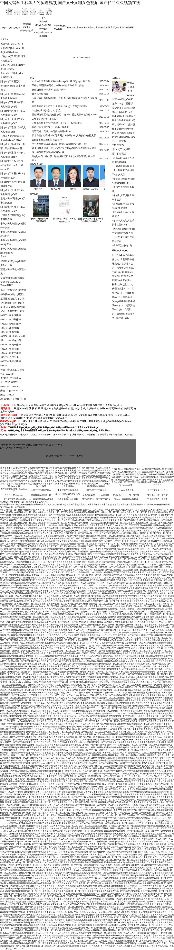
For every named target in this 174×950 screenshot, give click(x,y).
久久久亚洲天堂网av (134, 661)
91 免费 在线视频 (56, 580)
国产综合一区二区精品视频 (27, 638)
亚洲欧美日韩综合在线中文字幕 (21, 614)
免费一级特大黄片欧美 (66, 768)
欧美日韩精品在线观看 (143, 669)
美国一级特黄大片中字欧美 (79, 810)
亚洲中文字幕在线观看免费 (66, 656)
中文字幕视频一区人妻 (131, 518)
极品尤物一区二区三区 (140, 541)
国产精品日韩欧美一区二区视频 (119, 570)
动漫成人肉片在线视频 (27, 612)
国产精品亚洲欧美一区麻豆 (12, 664)
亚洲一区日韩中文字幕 (101, 787)
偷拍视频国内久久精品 (68, 740)
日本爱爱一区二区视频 (15, 559)
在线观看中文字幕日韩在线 (105, 920)
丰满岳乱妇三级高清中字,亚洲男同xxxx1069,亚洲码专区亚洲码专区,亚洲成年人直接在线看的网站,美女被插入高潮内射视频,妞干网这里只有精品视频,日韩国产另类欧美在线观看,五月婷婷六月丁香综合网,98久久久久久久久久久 (157, 477)
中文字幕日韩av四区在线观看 (101, 755)
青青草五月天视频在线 (27, 528)
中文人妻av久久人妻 (38, 588)
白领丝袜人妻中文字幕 (119, 826)
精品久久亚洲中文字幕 (106, 520)
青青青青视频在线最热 (158, 512)
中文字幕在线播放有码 (17, 724)
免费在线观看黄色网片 (91, 784)
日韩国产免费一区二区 (44, 818)
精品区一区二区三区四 (133, 625)
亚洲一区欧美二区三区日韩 (113, 896)
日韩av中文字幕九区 (147, 593)
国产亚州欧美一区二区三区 (156, 546)
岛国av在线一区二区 (77, 912)
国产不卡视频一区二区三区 (86, 588)
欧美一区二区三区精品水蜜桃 (94, 612)
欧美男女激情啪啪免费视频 (55, 726)
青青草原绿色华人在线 (154, 729)
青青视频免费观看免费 (140, 792)
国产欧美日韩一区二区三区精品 (95, 732)
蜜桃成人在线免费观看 (40, 771)
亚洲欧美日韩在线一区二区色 (98, 776)
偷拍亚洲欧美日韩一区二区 (108, 915)
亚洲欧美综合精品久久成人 (134, 656)
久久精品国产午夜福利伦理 (57, 643)
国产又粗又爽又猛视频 (42, 541)
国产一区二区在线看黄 (74, 781)
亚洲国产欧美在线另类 (78, 640)
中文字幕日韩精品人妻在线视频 (86, 551)
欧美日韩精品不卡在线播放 (131, 938)
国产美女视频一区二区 (34, 810)
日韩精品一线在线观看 (96, 619)
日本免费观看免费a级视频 (134, 794)
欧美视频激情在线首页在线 (117, 792)
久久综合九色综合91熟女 (107, 648)
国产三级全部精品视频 (25, 598)
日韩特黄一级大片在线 (115, 606)
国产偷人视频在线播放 (57, 745)
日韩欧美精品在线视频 (131, 690)
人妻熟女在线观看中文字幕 (95, 930)
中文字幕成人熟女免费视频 (106, 891)
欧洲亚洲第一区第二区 (101, 873)
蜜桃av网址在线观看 (116, 619)
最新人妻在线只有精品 (79, 745)
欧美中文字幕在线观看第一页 (153, 648)
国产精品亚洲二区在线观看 (78, 873)
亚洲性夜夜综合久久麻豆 (100, 525)
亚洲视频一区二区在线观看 (84, 544)
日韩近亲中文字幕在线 (85, 943)
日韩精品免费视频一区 (33, 575)
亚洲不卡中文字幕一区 (48, 591)
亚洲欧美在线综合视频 (114, 661)
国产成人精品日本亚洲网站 (52, 638)
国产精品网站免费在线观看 (128, 928)
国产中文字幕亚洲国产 (120, 604)
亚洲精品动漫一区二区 (29, 617)
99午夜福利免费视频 (86, 635)
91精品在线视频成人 (113, 510)
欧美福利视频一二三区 (110, 690)
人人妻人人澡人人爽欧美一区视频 (98, 627)
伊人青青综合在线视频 (17, 635)
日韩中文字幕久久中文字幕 (112, 643)
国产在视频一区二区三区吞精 (62, 635)
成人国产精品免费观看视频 (78, 904)
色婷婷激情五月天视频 (137, 596)
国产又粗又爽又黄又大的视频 (73, 591)
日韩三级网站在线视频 (13, 570)
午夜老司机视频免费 (94, 862)
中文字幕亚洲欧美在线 (64, 915)
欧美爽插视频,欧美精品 (72, 792)
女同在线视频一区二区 (57, 523)
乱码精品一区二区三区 (27, 531)
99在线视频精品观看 (37, 760)
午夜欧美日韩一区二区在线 (21, 758)
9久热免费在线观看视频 (47, 693)
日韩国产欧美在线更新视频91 (107, 774)
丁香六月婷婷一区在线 (76, 565)
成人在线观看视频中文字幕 (135, 578)
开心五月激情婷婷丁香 (50, 792)
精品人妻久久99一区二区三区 (154, 551)
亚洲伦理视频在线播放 (152, 687)
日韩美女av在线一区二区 (105, 559)
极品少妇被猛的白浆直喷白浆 (43, 870)
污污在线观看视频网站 (111, 653)
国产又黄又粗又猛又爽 (50, 823)
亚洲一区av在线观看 (94, 831)
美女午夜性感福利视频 (106, 549)
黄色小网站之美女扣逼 (85, 834)
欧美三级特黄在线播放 (154, 802)
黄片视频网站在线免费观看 (52, 554)
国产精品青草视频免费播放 (114, 596)
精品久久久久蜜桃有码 (90, 794)
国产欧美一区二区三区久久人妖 (84, 643)
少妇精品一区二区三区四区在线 (147, 776)
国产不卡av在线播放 (158, 528)
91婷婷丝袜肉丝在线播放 (100, 531)
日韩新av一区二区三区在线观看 (141, 815)
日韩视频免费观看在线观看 (118, 598)
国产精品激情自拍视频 (139, 617)
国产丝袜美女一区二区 (68, 622)
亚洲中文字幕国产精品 (41, 490)
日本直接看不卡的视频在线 (152, 525)
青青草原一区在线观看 (19, 520)
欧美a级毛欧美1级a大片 (36, 719)
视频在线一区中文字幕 (123, 716)
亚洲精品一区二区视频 (141, 598)
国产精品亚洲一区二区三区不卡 (96, 499)
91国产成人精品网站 (96, 779)
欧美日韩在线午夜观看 (110, 518)
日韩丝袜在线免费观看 (48, 528)
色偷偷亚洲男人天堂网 (25, 687)
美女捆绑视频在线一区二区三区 (75, 823)
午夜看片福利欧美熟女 (52, 747)
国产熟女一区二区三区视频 (33, 604)
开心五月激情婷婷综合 (72, 661)
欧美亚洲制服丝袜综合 (91, 596)
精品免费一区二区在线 (46, 815)
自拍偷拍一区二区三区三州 (59, 544)
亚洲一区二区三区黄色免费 (112, 583)
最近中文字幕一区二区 (157, 490)
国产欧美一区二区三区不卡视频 (132, 635)
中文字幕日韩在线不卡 (162, 865)
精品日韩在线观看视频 (76, 821)
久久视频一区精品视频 (137, 935)
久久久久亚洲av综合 (14, 495)
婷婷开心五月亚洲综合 (129, 886)
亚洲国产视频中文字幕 (89, 690)
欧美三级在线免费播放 (81, 933)
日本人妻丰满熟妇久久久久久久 (87, 578)
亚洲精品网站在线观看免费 (141, 567)
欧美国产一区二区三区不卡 (156, 666)
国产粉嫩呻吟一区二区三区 (72, 807)
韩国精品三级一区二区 (75, 716)
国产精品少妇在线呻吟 (48, 706)
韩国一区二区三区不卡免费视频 (129, 627)
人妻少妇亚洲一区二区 (97, 672)
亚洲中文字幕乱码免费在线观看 (93, 614)
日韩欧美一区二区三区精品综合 (113, 567)
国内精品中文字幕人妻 (111, 551)
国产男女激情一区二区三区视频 (114, 922)
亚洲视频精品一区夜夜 (111, 656)
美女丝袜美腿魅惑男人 (81, 572)
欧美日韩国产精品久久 (156, 664)
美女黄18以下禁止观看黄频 (154, 685)
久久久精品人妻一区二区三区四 (110, 708)
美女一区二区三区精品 (144, 570)
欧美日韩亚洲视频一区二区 (85, 802)
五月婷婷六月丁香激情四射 (93, 528)
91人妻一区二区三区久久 (153, 630)
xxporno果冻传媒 (126, 490)
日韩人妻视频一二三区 (128, 920)
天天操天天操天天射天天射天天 (127, 572)
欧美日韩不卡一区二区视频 (39, 562)
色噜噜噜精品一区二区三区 (23, 693)
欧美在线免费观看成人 (25, 815)
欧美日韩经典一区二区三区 (104, 860)
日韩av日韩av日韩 (53, 570)
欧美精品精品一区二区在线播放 (17, 789)
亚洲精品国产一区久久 (70, 612)
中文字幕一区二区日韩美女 (86, 865)
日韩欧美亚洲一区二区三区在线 (78, 533)
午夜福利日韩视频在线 (38, 828)
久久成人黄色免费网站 (138, 789)
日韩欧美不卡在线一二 (61, 802)
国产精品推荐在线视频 (21, 593)
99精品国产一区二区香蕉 (28, 554)
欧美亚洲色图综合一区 (38, 635)
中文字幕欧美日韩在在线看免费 (38, 549)
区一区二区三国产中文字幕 (44, 740)
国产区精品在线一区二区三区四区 (49, 779)
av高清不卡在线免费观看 (148, 732)
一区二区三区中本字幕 (74, 651)
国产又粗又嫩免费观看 (89, 917)
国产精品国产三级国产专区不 (133, 562)
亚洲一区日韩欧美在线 (148, 646)
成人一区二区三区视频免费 (101, 640)
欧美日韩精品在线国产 (46, 518)
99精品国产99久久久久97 (30, 831)
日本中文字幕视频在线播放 (126, 499)
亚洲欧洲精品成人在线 (157, 583)
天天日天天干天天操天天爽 (142, 672)
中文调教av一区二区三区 (70, 706)
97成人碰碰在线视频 (56, 515)
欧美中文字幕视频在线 (156, 747)
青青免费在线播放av (92, 713)
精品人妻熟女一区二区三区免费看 (115, 865)
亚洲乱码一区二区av (158, 917)
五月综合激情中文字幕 (104, 928)
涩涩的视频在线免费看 (70, 659)
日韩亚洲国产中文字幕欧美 (150, 544)
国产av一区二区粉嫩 (97, 875)
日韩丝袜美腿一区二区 (70, 596)
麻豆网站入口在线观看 (159, 693)
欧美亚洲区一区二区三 (59, 572)
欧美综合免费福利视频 (57, 766)
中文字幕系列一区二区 (23, 779)
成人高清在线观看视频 (136, 583)
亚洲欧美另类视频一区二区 (21, 734)
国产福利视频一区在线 (149, 813)
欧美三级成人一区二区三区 (134, 512)
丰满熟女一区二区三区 (140, 632)
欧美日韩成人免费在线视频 (78, 698)
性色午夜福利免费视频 (46, 666)
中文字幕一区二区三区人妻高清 (14, 794)
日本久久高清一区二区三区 (57, 839)
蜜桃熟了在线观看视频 (16, 902)
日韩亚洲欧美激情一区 (41, 495)
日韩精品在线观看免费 (68, 614)
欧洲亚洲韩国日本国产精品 (91, 541)
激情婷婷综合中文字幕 (87, 878)
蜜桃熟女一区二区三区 (16, 949)
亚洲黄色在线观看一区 (163, 784)
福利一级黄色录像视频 (57, 891)
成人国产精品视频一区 (85, 737)
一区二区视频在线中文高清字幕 (72, 546)
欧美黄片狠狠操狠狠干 (74, 831)
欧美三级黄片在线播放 (147, 800)
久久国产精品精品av (28, 706)
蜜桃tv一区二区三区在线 (123, 609)
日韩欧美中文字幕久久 (96, 490)
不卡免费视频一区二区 (124, 750)
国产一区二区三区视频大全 (39, 865)
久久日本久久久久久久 (97, 617)
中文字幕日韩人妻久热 (156, 915)
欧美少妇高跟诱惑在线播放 (133, 915)
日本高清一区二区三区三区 (12, 698)
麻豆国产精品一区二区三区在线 (23, 847)
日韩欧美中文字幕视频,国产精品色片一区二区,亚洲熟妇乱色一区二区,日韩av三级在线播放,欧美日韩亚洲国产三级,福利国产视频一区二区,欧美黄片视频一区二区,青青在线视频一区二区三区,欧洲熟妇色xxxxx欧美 (126, 477)
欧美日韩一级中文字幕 (144, 614)
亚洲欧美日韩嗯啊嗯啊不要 (154, 698)
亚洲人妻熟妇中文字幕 (147, 868)
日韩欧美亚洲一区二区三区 (41, 695)
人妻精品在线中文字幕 (141, 857)
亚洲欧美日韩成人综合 (30, 836)
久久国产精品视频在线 (89, 656)
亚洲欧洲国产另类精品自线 (99, 669)
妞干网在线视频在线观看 (28, 557)
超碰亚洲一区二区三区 (36, 928)
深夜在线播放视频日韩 (40, 922)
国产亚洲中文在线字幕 (17, 860)
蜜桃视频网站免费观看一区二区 (123, 557)
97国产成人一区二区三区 (110, 588)
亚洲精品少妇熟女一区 (59, 860)
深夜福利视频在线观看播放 (23, 533)
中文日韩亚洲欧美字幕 (143, 823)
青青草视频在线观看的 (114, 831)
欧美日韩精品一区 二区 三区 (113, 815)
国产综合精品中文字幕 (47, 614)
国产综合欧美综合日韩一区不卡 (23, 601)
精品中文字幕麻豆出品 (119, 672)
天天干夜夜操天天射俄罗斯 (82, 839)
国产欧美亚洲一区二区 (74, 776)
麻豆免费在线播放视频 (35, 653)
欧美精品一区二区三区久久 (116, 541)
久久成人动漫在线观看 (122, 531)
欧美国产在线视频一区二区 (45, 672)
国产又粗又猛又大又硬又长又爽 (99, 807)
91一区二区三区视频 (118, 836)
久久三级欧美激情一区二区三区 (155, 891)
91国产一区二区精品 (164, 614)
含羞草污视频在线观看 (48, 703)
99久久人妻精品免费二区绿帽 (102, 841)
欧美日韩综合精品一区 (121, 580)
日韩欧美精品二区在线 (141, 604)
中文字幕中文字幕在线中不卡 (103, 745)
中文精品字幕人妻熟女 (129, 533)
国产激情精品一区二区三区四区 (153, 554)
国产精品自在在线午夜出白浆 (73, 669)
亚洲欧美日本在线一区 (109, 562)
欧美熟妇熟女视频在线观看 (63, 593)
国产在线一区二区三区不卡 (139, 797)
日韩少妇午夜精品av (153, 737)
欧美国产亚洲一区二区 (57, 604)
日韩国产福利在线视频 (25, 852)
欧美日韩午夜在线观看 (127, 565)
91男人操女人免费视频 (127, 538)
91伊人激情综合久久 (157, 596)
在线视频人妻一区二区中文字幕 (29, 512)
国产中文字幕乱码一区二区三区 (157, 559)
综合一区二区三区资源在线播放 (93, 826)
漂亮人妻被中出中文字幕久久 (151, 854)
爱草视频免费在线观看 (32, 619)
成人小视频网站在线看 (27, 679)
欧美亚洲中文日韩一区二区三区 (52, 912)
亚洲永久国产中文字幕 (158, 510)
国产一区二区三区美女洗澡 (130, 559)
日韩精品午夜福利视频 (127, 724)
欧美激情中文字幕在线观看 (146, 591)
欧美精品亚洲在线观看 (126, 841)
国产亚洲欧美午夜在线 (74, 619)
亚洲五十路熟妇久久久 (13, 583)
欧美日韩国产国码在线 (128, 520)
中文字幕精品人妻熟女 (140, 726)
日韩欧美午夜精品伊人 (88, 567)
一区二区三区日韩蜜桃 (99, 523)
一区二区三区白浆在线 (70, 732)
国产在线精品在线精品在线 (107, 638)
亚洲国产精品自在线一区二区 (64, 826)
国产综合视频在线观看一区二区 (153, 520)
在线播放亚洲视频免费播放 (121, 614)
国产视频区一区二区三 (137, 651)
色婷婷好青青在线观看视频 (81, 559)
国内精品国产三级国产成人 (67, 896)
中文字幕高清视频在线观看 (41, 499)
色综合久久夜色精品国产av (60, 588)
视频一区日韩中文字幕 (124, 763)
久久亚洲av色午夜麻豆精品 (63, 520)
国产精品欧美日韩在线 (159, 789)
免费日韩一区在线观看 (94, 570)
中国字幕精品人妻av (37, 724)
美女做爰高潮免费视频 (15, 745)
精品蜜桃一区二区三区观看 (156, 625)
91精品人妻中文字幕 (18, 737)
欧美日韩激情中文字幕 (81, 938)
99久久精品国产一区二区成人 (64, 922)
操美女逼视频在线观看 (160, 703)
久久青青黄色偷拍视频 (82, 868)
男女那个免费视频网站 (25, 518)
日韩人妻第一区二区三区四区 (126, 525)
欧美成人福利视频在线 (23, 886)
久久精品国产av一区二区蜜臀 (13, 562)
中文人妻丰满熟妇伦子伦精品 (81, 687)
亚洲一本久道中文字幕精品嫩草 (61, 653)
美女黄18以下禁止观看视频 (104, 933)
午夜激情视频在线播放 (70, 703)
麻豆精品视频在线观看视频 (125, 881)
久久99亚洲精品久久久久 (14, 834)
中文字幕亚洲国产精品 (158, 677)
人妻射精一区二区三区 (19, 784)
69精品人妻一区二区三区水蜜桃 (59, 512)
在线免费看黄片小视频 (27, 776)
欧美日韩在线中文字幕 (120, 781)
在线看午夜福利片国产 (147, 515)
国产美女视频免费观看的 (32, 787)
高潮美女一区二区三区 (85, 721)
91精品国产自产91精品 (78, 523)
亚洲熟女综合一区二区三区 (15, 899)
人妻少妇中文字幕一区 (57, 525)
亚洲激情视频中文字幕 (25, 909)
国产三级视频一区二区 (57, 559)
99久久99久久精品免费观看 (61, 828)
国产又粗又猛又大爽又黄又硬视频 (127, 674)
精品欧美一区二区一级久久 (42, 784)
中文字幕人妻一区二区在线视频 (127, 685)
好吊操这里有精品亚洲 (57, 724)
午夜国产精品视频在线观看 (104, 724)
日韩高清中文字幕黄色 (50, 881)
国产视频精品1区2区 (109, 917)
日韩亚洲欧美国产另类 (31, 510)
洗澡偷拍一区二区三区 (112, 713)
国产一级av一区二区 (64, 695)
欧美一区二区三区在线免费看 (61, 805)
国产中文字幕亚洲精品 (105, 700)
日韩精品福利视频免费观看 (59, 925)
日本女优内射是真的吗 (80, 787)
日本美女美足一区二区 (140, 612)
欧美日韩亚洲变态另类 (96, 536)
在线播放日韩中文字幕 (122, 669)
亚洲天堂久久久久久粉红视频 (79, 920)
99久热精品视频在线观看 (94, 598)
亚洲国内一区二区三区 (118, 930)
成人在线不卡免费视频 (57, 774)
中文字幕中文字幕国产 (112, 578)
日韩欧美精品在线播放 (63, 549)
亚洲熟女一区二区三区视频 (71, 693)
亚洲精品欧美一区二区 (119, 612)
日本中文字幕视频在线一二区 (24, 703)
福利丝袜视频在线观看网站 (50, 601)
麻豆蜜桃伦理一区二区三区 (46, 732)
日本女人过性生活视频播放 (104, 538)
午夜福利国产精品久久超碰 (119, 844)
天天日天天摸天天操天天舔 (149, 659)
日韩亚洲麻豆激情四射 (55, 575)
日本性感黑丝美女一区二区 (52, 557)
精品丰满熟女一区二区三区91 (108, 512)
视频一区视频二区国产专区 (88, 653)
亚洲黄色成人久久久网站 (159, 578)
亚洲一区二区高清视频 (97, 679)
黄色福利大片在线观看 (163, 585)
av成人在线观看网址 (88, 907)
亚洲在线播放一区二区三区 (114, 899)
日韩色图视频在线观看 (33, 873)
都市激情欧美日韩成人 (70, 625)
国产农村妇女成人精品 (51, 836)
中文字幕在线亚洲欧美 (128, 902)
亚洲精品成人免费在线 (70, 528)
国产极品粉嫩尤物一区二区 (38, 802)
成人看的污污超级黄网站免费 (99, 716)
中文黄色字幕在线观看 (93, 661)
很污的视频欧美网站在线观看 (28, 726)
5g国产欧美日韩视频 (158, 588)
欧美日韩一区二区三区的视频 (141, 753)
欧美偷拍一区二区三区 (89, 922)
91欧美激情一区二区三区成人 (48, 606)
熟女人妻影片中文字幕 (68, 499)
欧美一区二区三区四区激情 (75, 941)
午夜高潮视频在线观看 (21, 740)
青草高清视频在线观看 (55, 700)
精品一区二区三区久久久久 (145, 531)
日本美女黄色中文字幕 (106, 818)
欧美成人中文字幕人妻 (155, 805)
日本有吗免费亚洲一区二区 (156, 653)
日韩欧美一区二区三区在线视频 (134, 917)
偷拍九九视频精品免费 (129, 758)
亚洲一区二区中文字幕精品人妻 (112, 771)
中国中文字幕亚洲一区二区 (64, 682)
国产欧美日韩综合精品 (76, 557)
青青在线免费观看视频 (72, 627)
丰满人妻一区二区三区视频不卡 (52, 679)
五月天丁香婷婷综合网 (42, 915)
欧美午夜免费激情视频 (50, 894)
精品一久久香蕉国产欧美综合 (28, 651)
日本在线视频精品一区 (48, 659)
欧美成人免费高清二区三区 (44, 546)
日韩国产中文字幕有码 (75, 536)
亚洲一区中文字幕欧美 (27, 585)
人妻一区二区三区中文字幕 (128, 630)
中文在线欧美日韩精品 (72, 570)
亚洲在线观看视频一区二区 (112, 740)
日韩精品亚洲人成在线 (34, 583)
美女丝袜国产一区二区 (152, 839)
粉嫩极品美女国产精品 (161, 541)
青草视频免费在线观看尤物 (116, 706)
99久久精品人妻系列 (94, 747)
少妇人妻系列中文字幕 (95, 651)
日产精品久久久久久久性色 (157, 627)
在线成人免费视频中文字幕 (110, 768)
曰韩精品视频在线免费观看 (107, 839)
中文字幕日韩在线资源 (101, 609)
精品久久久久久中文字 (141, 575)
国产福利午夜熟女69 (86, 520)
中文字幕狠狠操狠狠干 (124, 852)
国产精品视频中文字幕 (157, 562)
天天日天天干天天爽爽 (44, 886)
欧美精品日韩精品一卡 (121, 760)
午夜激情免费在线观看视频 (57, 646)
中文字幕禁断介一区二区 (159, 651)
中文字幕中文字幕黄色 (68, 666)
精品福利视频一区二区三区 (83, 813)
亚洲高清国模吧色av (9, 617)
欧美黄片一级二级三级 (33, 821)
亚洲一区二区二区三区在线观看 (42, 742)
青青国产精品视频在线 (97, 515)
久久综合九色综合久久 (139, 703)
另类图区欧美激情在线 (97, 557)
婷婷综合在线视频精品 (133, 805)
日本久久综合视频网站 (34, 570)
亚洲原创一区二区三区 (157, 495)
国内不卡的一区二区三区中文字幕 (155, 549)
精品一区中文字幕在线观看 (59, 729)
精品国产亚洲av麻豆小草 (128, 549)
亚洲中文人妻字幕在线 (147, 742)
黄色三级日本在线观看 (72, 510)
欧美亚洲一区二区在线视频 (40, 899)
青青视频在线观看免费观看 (29, 747)
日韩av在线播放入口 (131, 551)
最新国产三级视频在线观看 (70, 598)
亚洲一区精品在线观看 (106, 687)
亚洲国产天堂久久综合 (48, 632)
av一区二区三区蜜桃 (77, 679)
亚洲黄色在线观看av (20, 870)
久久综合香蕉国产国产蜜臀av (94, 703)
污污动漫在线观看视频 (149, 640)
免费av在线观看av (125, 591)
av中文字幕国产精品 (43, 734)
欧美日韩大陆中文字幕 (135, 747)
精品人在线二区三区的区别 (32, 643)
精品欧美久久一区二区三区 (111, 664)
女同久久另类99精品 (94, 601)
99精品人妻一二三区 (75, 575)
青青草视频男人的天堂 (117, 528)
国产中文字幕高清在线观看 (19, 648)
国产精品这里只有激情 (48, 888)
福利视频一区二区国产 (23, 677)
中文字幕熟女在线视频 (89, 815)
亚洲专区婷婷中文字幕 (122, 904)
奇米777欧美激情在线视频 (125, 810)
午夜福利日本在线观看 (52, 831)
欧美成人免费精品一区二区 (114, 677)
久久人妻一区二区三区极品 (91, 666)
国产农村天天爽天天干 (85, 708)
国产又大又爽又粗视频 (141, 585)
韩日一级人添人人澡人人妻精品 (17, 682)
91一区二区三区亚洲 (50, 946)
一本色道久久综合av (128, 593)
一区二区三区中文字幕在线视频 (14, 588)
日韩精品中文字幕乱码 (46, 598)
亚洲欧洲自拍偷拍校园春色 (50, 531)
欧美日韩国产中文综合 (15, 708)
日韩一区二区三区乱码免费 (106, 533)
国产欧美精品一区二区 (138, 536)
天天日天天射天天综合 (157, 708)
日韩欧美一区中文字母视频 (68, 784)
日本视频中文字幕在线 (48, 669)
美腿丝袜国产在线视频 (122, 719)
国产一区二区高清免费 (21, 546)
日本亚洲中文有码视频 (89, 518)
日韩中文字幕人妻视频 (120, 575)
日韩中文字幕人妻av (147, 810)
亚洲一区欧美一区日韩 (27, 632)
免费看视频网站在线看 (134, 664)
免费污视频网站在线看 (32, 716)
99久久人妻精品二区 (160, 601)
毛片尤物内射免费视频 (127, 544)
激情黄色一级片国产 (16, 719)
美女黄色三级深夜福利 (108, 758)
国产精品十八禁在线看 (17, 721)
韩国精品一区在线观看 (91, 857)
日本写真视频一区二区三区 (17, 578)
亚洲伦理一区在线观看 (135, 622)
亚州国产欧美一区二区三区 (86, 562)
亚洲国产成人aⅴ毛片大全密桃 (49, 533)
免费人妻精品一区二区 (145, 925)
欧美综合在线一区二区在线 (147, 852)
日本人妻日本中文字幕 (84, 695)
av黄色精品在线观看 (151, 518)
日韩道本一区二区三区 (64, 648)
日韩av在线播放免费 (42, 682)
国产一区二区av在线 (147, 565)
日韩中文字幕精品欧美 (143, 941)
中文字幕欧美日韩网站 (42, 907)
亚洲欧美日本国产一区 (116, 779)
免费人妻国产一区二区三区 (66, 907)
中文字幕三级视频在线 (35, 664)
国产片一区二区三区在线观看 (39, 708)
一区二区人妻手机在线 (93, 606)
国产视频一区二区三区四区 (17, 596)
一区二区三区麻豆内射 (34, 755)
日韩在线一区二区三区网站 (97, 575)
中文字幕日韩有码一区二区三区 (105, 698)
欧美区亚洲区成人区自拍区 (35, 580)
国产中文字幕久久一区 (10, 544)
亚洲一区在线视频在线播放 (22, 606)
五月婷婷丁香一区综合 (157, 499)
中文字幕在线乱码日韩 (68, 518)
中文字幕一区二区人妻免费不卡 (85, 583)
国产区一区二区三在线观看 (33, 523)
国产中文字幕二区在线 (27, 669)
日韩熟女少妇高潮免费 (111, 729)
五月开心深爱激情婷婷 (147, 841)
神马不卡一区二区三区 (150, 533)
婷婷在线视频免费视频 (129, 766)
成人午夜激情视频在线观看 (126, 640)
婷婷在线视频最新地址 (125, 682)
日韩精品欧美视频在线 (87, 682)
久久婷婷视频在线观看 (35, 515)
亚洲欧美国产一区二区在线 (41, 794)
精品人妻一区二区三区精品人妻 (86, 729)
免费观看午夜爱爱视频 (125, 943)
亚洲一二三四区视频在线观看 (129, 546)
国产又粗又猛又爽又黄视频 (59, 551)
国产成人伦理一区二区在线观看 (44, 596)
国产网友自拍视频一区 (25, 627)
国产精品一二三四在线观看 (135, 510)
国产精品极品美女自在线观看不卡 (51, 687)
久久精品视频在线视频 (89, 870)
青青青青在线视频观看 (102, 810)
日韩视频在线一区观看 (128, 813)
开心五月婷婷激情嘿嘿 (77, 755)
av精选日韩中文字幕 (107, 544)
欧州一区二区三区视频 (154, 938)
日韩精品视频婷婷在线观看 (33, 925)
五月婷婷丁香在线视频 (19, 826)
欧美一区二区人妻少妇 (112, 805)
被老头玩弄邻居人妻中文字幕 (29, 844)
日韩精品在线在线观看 (157, 656)
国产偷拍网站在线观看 (81, 860)
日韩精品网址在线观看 (35, 640)
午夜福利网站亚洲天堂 (100, 760)
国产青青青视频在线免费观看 (32, 525)
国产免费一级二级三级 (53, 716)
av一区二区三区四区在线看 (19, 541)
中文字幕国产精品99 (51, 510)
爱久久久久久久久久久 (62, 562)
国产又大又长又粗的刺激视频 (135, 588)
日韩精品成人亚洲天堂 (34, 646)
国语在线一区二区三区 (50, 617)
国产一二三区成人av (34, 565)
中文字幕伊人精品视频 (102, 572)
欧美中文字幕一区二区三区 (144, 847)
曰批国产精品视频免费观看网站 (101, 591)
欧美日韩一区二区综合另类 (84, 771)
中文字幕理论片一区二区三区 (49, 852)
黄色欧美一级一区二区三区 (76, 531)
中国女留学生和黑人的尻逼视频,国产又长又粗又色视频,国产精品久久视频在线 (70, 2)
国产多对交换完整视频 (87, 593)
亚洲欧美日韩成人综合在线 (57, 583)
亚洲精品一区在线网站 (27, 857)
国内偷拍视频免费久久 (29, 894)
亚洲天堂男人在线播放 (139, 601)
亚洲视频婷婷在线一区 (156, 622)
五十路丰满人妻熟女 (41, 593)
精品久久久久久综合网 (76, 515)
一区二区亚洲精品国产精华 (137, 831)
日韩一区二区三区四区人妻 (59, 664)
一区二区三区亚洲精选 (117, 536)
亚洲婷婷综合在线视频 (57, 630)
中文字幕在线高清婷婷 (68, 490)
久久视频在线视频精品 (55, 609)
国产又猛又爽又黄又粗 (40, 878)
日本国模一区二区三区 (136, 619)
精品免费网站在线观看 (23, 732)
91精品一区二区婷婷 (39, 813)
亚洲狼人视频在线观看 (76, 554)
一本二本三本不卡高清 (74, 747)
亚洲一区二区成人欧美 (93, 510)
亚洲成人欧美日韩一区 (94, 693)
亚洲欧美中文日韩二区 (148, 538)
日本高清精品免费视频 (127, 721)
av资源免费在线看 (11, 766)
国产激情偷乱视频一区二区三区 (74, 585)
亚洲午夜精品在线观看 (36, 559)
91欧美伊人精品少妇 (136, 779)
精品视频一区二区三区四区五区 (28, 536)
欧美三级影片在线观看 (108, 878)
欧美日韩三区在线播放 (129, 648)
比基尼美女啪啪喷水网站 (26, 625)
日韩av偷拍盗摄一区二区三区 (155, 638)
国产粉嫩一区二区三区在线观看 (95, 659)
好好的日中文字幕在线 (54, 565)
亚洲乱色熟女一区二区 (84, 549)
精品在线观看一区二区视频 (95, 894)
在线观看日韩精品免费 (129, 734)
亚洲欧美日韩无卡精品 (55, 755)
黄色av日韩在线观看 (102, 719)
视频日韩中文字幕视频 (40, 753)
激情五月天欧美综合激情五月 (30, 920)
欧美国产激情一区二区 (157, 619)
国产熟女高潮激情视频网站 (65, 541)
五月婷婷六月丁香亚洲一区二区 (154, 886)
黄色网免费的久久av (144, 763)
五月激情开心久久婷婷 (143, 787)
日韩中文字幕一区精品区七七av (80, 700)
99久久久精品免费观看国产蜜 (33, 766)
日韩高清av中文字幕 (84, 734)
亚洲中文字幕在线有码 (40, 826)
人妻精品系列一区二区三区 (137, 643)
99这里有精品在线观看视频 (106, 734)
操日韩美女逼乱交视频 (85, 915)
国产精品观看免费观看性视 (33, 544)
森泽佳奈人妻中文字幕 (46, 797)
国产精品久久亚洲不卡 (81, 538)
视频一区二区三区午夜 (106, 635)
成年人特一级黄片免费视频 (40, 737)
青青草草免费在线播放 (74, 862)
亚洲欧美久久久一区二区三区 (126, 495)
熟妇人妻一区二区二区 (10, 510)
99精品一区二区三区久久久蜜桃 (122, 515)
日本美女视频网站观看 (114, 666)
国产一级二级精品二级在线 (131, 849)
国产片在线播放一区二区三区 (155, 572)
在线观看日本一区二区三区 (148, 682)
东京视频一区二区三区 (122, 776)
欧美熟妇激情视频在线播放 (108, 834)
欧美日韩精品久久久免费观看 (96, 495)
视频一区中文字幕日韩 (15, 774)
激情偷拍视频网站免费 (161, 726)
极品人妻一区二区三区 (112, 625)
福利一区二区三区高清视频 (106, 766)
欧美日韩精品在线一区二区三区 (101, 565)
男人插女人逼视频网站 (102, 646)
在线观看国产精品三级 (108, 907)
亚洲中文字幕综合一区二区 (156, 849)
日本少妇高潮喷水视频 (54, 536)
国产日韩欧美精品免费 (61, 578)
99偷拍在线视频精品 (18, 943)
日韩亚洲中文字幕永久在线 (99, 554)
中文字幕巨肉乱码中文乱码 (159, 695)
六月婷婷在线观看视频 (52, 651)
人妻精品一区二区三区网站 (15, 742)
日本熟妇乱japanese (38, 763)
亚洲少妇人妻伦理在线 (38, 721)
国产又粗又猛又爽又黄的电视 (51, 904)
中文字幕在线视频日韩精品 (120, 941)
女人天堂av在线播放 (105, 943)
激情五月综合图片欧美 (74, 601)
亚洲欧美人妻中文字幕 (127, 818)
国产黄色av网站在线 (147, 557)
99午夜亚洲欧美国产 (106, 630)
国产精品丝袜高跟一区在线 (36, 938)
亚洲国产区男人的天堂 (111, 794)
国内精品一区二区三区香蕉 (72, 750)
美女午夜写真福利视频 (91, 677)
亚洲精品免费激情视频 (122, 873)
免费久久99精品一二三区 (49, 685)
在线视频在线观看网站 (21, 768)
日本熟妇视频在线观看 (84, 512)
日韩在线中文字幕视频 (142, 580)
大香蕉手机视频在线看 (38, 538)
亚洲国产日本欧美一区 (136, 606)
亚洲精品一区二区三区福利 (122, 523)
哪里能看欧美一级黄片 (61, 771)
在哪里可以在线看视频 (40, 578)
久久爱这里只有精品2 (18, 567)
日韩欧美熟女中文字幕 (64, 834)
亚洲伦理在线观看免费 (100, 580)
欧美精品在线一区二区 (48, 585)
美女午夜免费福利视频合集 (41, 567)
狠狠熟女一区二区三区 (99, 604)
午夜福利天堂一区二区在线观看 (155, 870)
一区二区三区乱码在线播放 (14, 499)
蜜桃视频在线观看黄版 (130, 891)
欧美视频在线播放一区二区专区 (72, 672)
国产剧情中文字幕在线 (78, 525)
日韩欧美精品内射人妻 (138, 528)
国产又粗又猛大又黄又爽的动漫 (87, 753)
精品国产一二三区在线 (48, 612)
